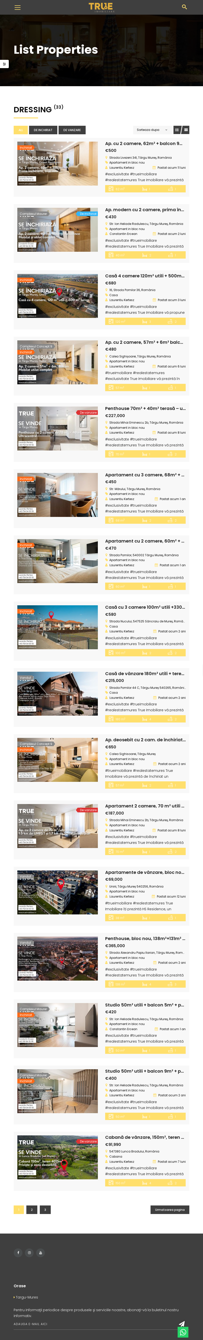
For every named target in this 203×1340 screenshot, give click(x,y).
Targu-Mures (26, 1294)
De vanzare (72, 130)
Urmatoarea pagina (170, 1207)
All (21, 130)
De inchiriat (43, 130)
